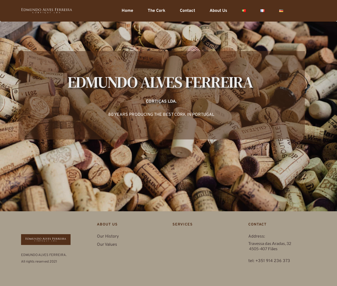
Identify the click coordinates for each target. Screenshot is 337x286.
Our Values (107, 244)
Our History (108, 236)
